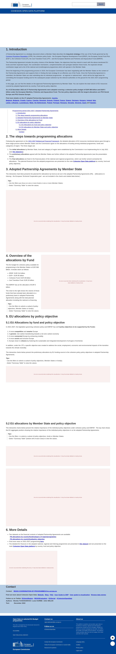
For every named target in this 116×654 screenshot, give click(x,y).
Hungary (83, 100)
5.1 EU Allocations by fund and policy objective (35, 125)
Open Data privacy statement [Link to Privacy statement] (20, 635)
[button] (112, 638)
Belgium (9, 100)
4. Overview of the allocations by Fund (29, 120)
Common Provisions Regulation (17, 56)
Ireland (89, 100)
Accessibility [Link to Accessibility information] (16, 630)
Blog (47, 595)
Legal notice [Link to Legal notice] (79, 650)
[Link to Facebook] (49, 629)
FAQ (52, 595)
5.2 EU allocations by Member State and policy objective (38, 127)
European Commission (21, 649)
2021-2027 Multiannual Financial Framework (43, 141)
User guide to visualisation (80, 595)
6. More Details (21, 129)
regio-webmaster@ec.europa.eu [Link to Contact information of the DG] (52, 622)
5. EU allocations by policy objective (28, 122)
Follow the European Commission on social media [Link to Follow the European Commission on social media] (57, 644)
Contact (21, 132)
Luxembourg (24, 103)
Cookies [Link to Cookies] (78, 644)
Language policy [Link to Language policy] (80, 642)
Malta (31, 103)
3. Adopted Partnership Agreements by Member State (34, 118)
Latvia (8, 103)
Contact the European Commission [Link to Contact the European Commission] (53, 642)
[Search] (101, 4)
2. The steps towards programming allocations (32, 115)
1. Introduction (21, 113)
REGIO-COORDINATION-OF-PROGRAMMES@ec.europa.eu (35, 591)
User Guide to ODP (62, 595)
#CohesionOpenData (64, 598)
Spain (84, 103)
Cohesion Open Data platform (84, 161)
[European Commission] (22, 4)
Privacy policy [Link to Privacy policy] (79, 647)
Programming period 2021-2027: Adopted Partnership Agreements (35, 111)
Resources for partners (50, 647)
